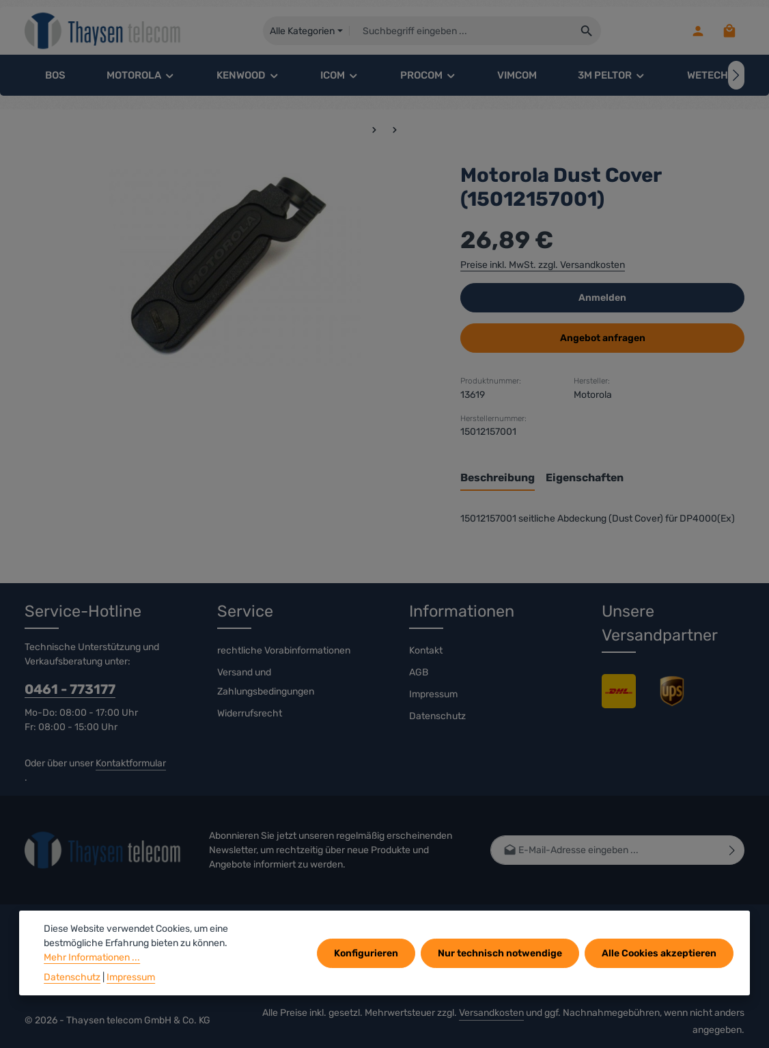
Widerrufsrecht (249, 713)
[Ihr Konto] (697, 31)
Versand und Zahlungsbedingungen (265, 682)
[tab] (497, 478)
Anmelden (602, 298)
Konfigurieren (366, 953)
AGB (418, 672)
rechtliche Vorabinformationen (283, 650)
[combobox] (461, 31)
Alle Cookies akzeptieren (659, 953)
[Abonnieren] (732, 850)
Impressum (433, 694)
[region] (229, 265)
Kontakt (426, 650)
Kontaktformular (131, 763)
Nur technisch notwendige (500, 953)
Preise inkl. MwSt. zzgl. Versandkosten (542, 265)
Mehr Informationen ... (92, 957)
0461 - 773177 (70, 689)
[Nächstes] (736, 75)
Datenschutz (437, 716)
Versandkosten (491, 1013)
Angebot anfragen (602, 338)
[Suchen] (587, 31)
